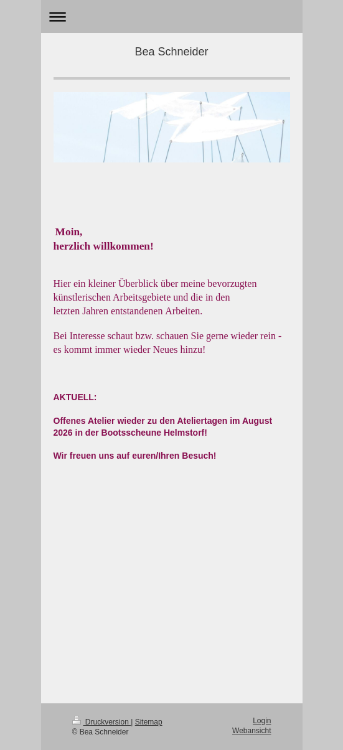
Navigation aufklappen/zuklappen (171, 16)
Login (262, 720)
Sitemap (148, 722)
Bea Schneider (171, 51)
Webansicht (251, 730)
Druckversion (101, 722)
